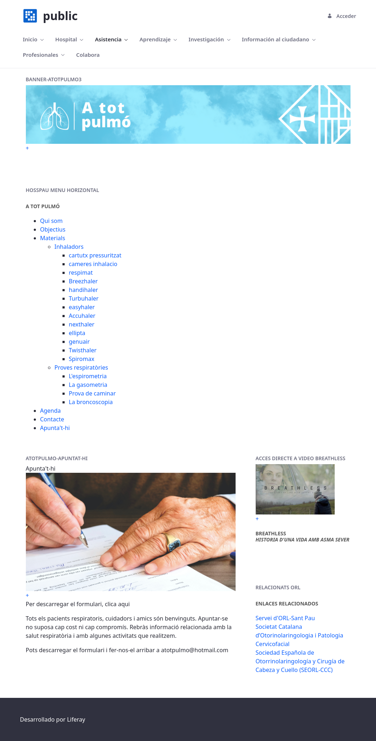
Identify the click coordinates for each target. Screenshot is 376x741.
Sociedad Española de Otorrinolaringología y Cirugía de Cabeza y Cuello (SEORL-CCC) (300, 661)
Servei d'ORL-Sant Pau (285, 618)
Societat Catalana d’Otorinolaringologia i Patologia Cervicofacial (299, 635)
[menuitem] (33, 39)
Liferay (76, 719)
